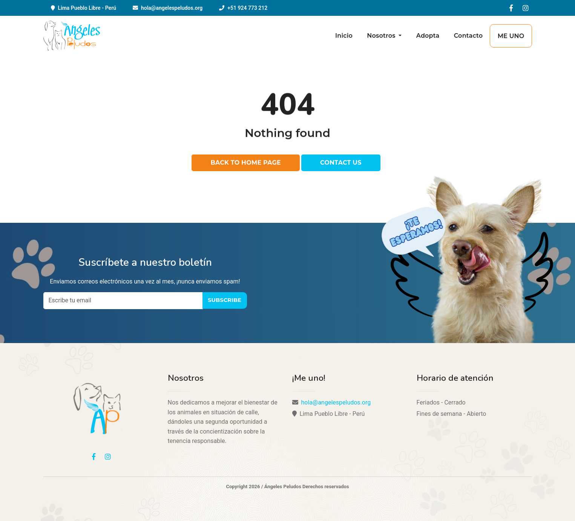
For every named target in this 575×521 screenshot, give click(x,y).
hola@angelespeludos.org (171, 8)
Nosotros (382, 35)
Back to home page (245, 163)
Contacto (468, 35)
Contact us (341, 163)
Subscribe (224, 300)
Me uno (511, 36)
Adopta (428, 35)
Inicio (344, 35)
